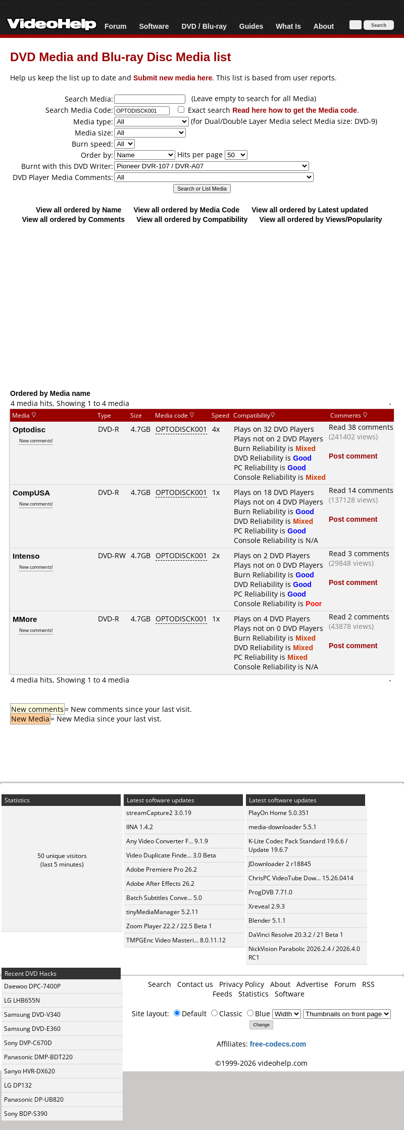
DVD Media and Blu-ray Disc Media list (120, 56)
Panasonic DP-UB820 (34, 1099)
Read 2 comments (359, 616)
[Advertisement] (202, 306)
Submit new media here (172, 77)
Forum (116, 26)
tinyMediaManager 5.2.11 (162, 912)
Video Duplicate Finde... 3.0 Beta (171, 855)
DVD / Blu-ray (203, 26)
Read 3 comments (359, 553)
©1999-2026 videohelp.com (261, 1063)
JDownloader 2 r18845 (279, 864)
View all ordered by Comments (73, 219)
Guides (251, 26)
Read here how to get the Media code (294, 110)
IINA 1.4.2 (139, 827)
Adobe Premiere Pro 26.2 (161, 869)
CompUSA (31, 492)
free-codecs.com (278, 1044)
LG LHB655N (22, 1000)
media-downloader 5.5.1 (282, 827)
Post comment (353, 456)
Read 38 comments (361, 427)
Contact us (195, 984)
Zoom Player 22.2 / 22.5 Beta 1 (169, 926)
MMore (25, 619)
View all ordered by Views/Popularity (321, 219)
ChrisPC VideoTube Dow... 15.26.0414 (301, 878)
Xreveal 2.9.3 (266, 906)
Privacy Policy (241, 984)
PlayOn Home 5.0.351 (278, 812)
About (324, 26)
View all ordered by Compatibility (191, 219)
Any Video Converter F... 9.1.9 (167, 841)
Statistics (253, 994)
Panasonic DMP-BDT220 (38, 1057)
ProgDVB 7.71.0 (270, 892)
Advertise (312, 984)
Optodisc (29, 429)
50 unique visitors (62, 855)
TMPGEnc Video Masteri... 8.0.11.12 (176, 940)
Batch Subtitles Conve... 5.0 (164, 897)
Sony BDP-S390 (25, 1113)
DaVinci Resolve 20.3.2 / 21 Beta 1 (295, 934)
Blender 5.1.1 (267, 920)
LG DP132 (18, 1085)
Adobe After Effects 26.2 (160, 883)
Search (159, 984)
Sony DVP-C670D (28, 1042)
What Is (288, 26)
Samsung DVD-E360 (32, 1028)
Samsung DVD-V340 (32, 1014)
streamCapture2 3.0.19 (158, 812)
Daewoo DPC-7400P (32, 986)
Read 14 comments (361, 490)
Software (154, 26)
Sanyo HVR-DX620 (29, 1071)
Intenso (26, 556)
